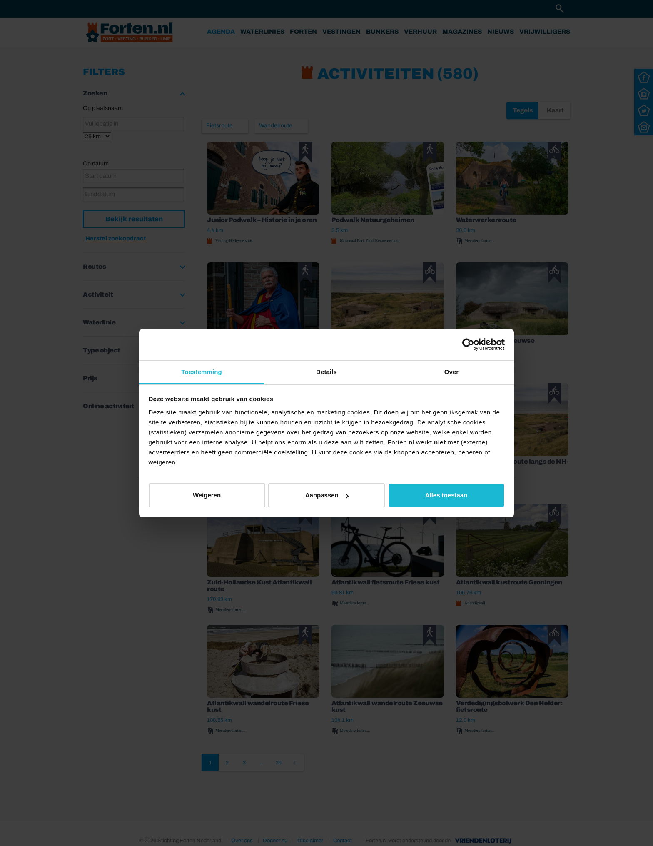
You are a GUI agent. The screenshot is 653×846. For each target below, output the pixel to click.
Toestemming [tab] (201, 371)
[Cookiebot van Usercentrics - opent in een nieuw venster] (468, 344)
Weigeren (207, 495)
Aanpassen (327, 495)
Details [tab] (326, 371)
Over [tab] (451, 371)
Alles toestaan (446, 495)
